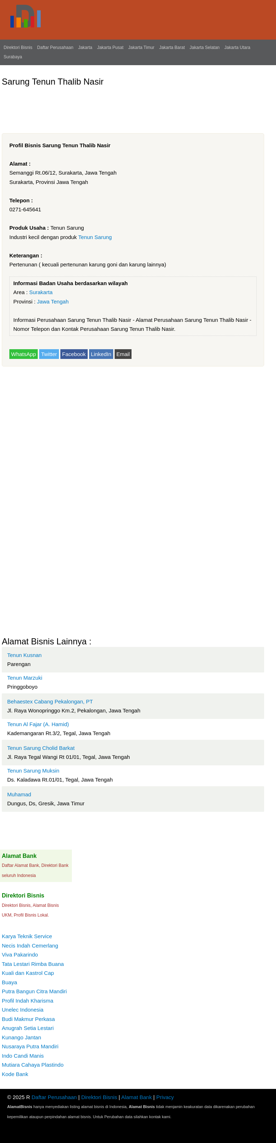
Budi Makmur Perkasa (28, 1019)
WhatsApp (23, 354)
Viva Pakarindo (20, 954)
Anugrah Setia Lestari (28, 1028)
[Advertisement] (132, 107)
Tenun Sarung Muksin (33, 771)
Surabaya (13, 56)
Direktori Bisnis (18, 47)
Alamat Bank (136, 1097)
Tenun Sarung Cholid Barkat (41, 748)
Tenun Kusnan (24, 655)
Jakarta (85, 47)
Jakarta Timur (141, 47)
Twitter (49, 354)
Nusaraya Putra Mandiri (30, 1046)
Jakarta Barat (172, 47)
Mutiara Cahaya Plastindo (33, 1065)
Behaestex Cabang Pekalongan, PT (50, 701)
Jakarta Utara (237, 47)
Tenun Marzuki (24, 678)
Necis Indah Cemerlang (30, 945)
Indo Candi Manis (23, 1056)
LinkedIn (101, 354)
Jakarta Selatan (205, 47)
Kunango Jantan (21, 1037)
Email (123, 354)
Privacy (165, 1097)
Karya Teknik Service (27, 936)
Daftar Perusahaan (55, 47)
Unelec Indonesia (22, 1010)
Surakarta (40, 292)
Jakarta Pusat (110, 47)
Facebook (74, 354)
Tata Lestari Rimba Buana (33, 964)
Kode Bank (15, 1074)
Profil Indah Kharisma (27, 1001)
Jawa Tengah (53, 301)
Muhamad (19, 794)
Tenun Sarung (95, 237)
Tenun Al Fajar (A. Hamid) (38, 724)
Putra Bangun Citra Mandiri (34, 991)
